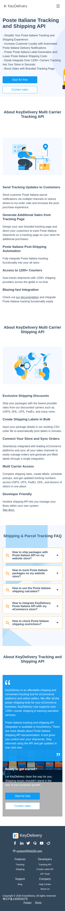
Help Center (45, 884)
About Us (44, 889)
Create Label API (44, 869)
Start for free (22, 796)
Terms (38, 902)
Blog (20, 884)
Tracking (20, 864)
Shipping (20, 869)
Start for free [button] (20, 79)
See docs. (9, 509)
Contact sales (20, 89)
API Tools (45, 874)
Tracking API (45, 864)
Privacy (28, 902)
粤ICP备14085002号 (15, 899)
